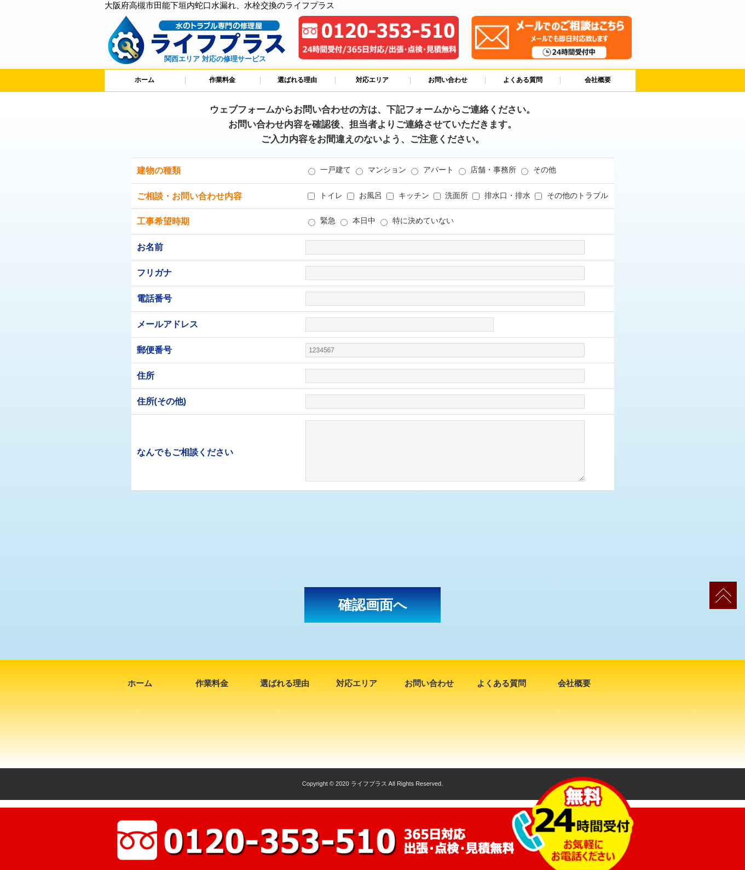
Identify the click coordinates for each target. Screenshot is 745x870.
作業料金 (222, 80)
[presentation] (373, 539)
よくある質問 (522, 80)
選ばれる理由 (297, 80)
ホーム (144, 80)
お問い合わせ (447, 80)
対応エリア (372, 80)
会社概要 (598, 80)
